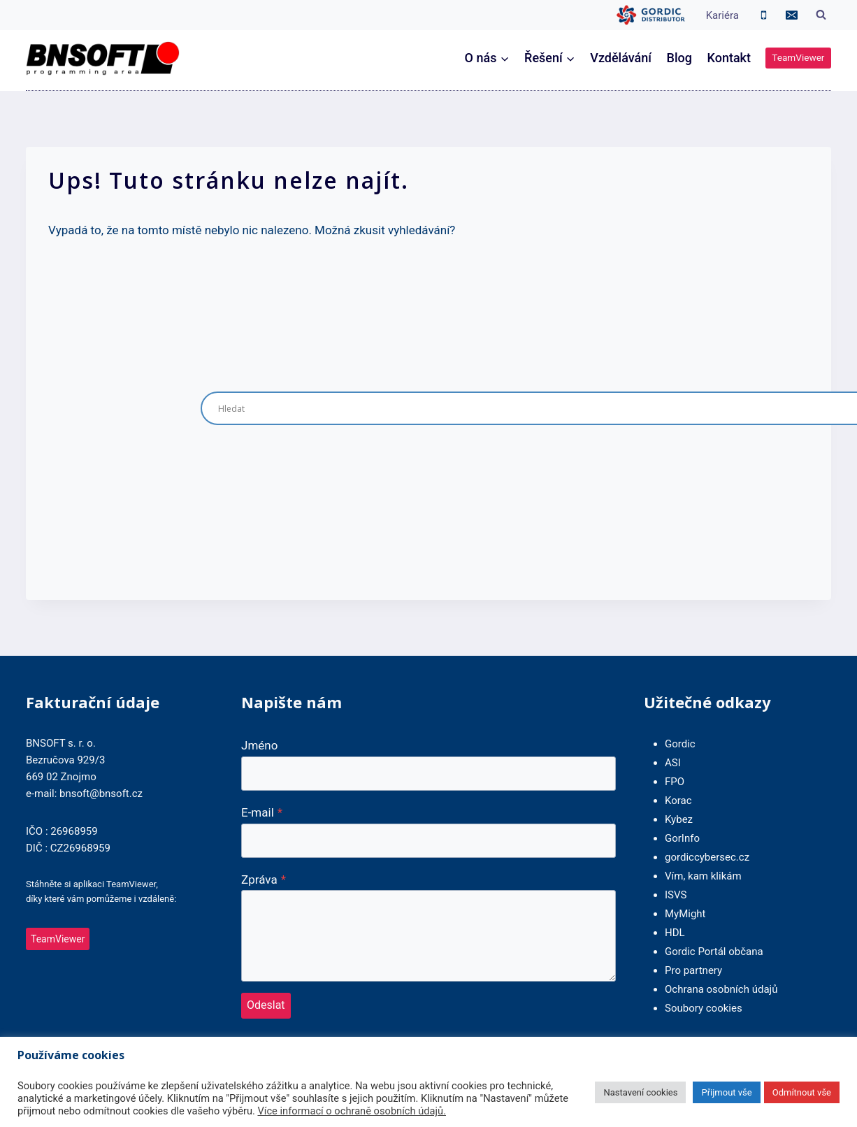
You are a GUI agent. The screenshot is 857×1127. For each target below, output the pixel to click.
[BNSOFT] (103, 58)
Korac (678, 800)
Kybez (679, 819)
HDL (675, 932)
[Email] (791, 15)
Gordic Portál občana (714, 951)
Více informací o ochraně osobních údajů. (351, 1111)
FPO (674, 781)
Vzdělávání (620, 57)
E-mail (261, 812)
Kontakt (729, 57)
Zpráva (263, 879)
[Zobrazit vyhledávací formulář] (820, 15)
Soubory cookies (703, 1008)
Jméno (259, 745)
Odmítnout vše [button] (801, 1092)
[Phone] (764, 15)
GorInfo (682, 838)
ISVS (675, 895)
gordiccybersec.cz (707, 857)
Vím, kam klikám (703, 876)
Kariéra (722, 15)
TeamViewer (798, 57)
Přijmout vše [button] (726, 1092)
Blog (679, 57)
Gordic (680, 744)
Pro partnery (693, 970)
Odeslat (266, 1005)
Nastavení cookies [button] (640, 1092)
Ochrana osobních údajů (721, 989)
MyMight (685, 913)
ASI (673, 762)
